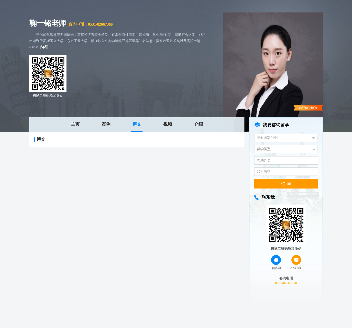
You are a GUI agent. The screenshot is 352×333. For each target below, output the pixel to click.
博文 (136, 124)
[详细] (44, 47)
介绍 (198, 124)
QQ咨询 (276, 262)
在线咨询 (296, 262)
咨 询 (286, 183)
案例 (106, 124)
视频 (167, 124)
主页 (75, 124)
